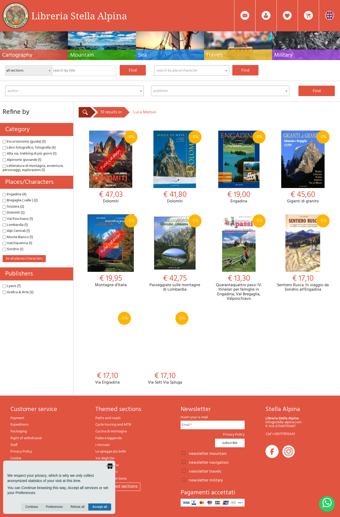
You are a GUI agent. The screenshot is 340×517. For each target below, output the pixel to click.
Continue (31, 507)
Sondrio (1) (13, 249)
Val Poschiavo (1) (18, 219)
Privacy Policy (21, 451)
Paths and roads (108, 418)
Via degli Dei (104, 458)
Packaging (18, 431)
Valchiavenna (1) (17, 243)
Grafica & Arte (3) (18, 292)
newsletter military (206, 480)
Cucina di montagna (111, 431)
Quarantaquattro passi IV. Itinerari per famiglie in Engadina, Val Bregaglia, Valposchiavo (239, 257)
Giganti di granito (303, 167)
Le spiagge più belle (110, 451)
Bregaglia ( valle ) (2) (20, 200)
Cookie (15, 458)
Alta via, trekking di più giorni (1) (29, 154)
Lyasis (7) (12, 286)
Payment (17, 418)
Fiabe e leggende (108, 438)
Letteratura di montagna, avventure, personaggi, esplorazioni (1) (33, 168)
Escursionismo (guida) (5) (24, 142)
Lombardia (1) (15, 225)
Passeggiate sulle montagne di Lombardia (174, 253)
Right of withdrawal (26, 438)
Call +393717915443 (280, 434)
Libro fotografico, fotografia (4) (29, 148)
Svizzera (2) (13, 207)
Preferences (54, 507)
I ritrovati (102, 445)
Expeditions (19, 424)
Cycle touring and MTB (113, 424)
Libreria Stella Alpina (79, 15)
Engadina (239, 167)
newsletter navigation (209, 462)
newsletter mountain (208, 453)
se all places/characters (24, 259)
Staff (14, 445)
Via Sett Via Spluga (164, 348)
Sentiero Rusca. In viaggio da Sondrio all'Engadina (303, 253)
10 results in (111, 112)
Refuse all (77, 507)
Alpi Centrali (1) (16, 231)
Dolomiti (110, 167)
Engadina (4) (14, 194)
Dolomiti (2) (14, 213)
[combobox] (191, 70)
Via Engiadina (107, 348)
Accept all (99, 507)
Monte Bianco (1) (18, 237)
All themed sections (117, 486)
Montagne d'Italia (110, 251)
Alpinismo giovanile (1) (22, 160)
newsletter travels (205, 471)
